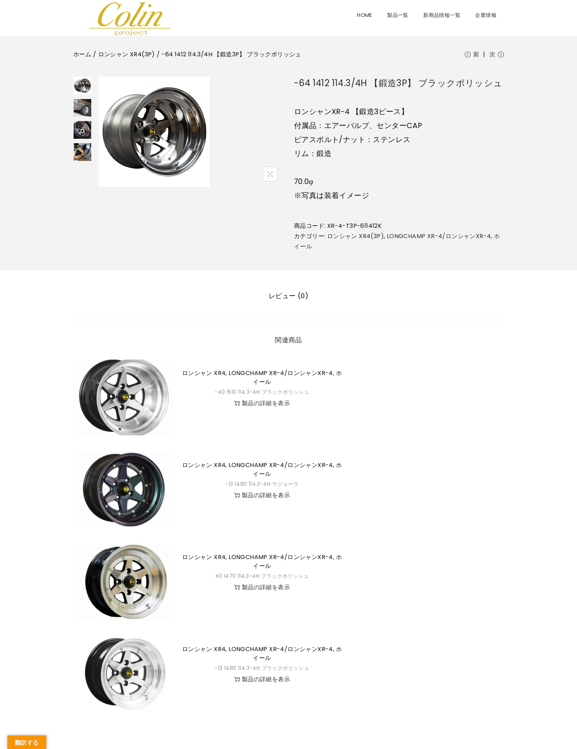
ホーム (82, 54)
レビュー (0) (288, 296)
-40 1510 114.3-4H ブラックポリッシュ (262, 392)
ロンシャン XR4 (204, 374)
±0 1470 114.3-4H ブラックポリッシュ (262, 576)
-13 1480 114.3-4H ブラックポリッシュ (262, 668)
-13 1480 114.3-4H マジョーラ (261, 484)
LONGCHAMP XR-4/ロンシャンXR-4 (439, 237)
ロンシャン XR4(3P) (126, 54)
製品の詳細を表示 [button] (262, 496)
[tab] (288, 297)
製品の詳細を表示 (262, 404)
